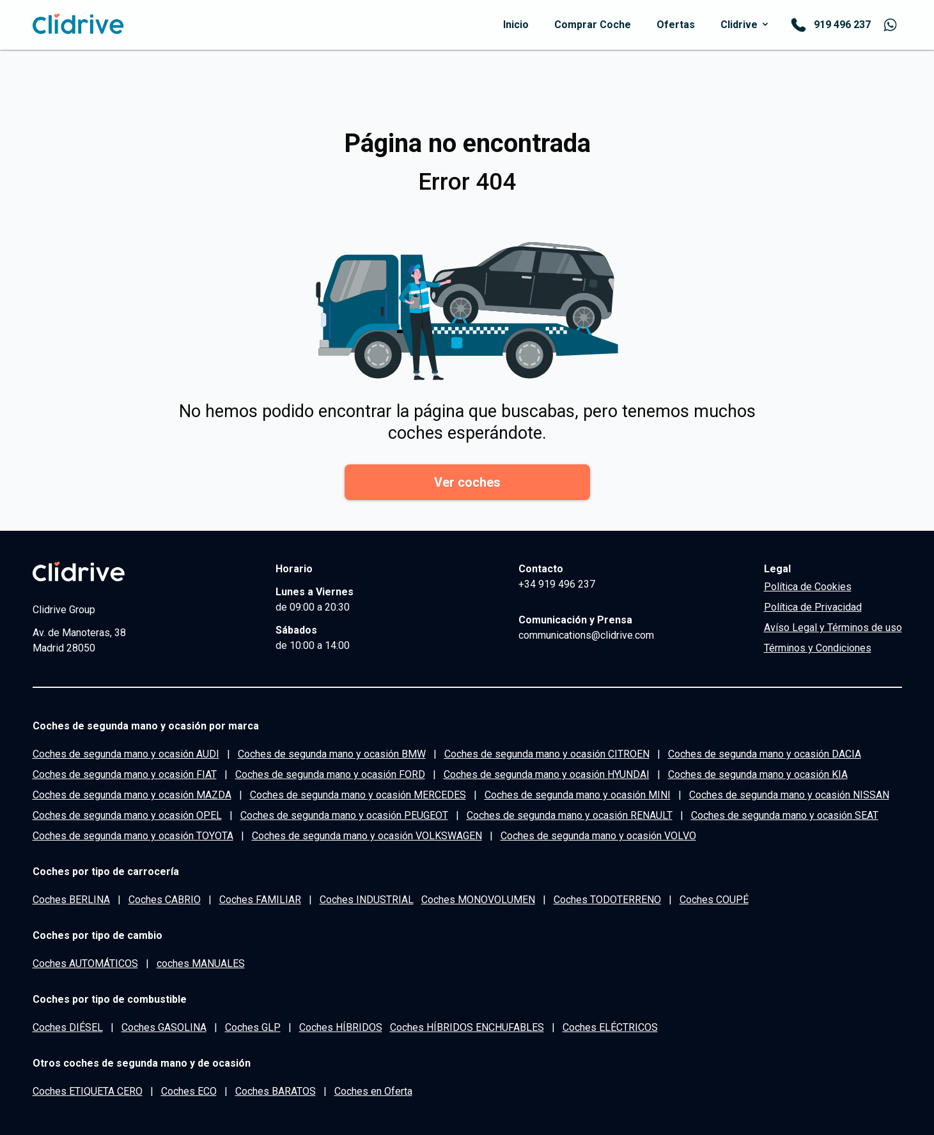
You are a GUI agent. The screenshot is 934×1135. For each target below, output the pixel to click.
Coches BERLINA (71, 900)
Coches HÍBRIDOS (340, 1027)
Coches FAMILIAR (260, 900)
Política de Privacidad (813, 607)
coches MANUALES (201, 963)
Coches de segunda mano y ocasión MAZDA (132, 795)
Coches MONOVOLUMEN (478, 900)
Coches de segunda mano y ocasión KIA (758, 774)
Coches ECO (189, 1091)
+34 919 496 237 (556, 584)
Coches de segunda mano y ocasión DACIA (764, 754)
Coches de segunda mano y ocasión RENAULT (570, 815)
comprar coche (592, 25)
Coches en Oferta (373, 1091)
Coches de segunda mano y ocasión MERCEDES (358, 795)
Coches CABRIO (164, 900)
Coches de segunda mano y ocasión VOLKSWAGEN (367, 836)
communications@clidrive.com (586, 635)
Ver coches (467, 482)
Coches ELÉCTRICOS (610, 1027)
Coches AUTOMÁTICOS (85, 963)
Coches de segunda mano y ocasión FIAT (125, 774)
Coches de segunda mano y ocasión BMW (332, 754)
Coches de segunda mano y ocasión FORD (330, 774)
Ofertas (676, 25)
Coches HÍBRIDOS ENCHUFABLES (467, 1027)
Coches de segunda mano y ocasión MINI (578, 795)
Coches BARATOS (275, 1091)
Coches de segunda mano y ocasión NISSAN (789, 795)
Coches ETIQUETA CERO (88, 1091)
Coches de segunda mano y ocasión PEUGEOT (344, 815)
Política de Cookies (808, 587)
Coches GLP (253, 1027)
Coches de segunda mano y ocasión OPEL (127, 815)
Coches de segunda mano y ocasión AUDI (126, 754)
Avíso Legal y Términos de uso (833, 627)
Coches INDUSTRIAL (367, 900)
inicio (516, 25)
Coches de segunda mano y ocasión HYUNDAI (547, 774)
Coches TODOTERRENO (607, 900)
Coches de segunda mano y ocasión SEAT (784, 815)
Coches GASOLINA (163, 1027)
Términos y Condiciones (817, 648)
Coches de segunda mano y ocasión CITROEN (547, 754)
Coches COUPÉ (714, 900)
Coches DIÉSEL (68, 1027)
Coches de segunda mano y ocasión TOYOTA (133, 836)
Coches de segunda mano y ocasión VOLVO (598, 836)
